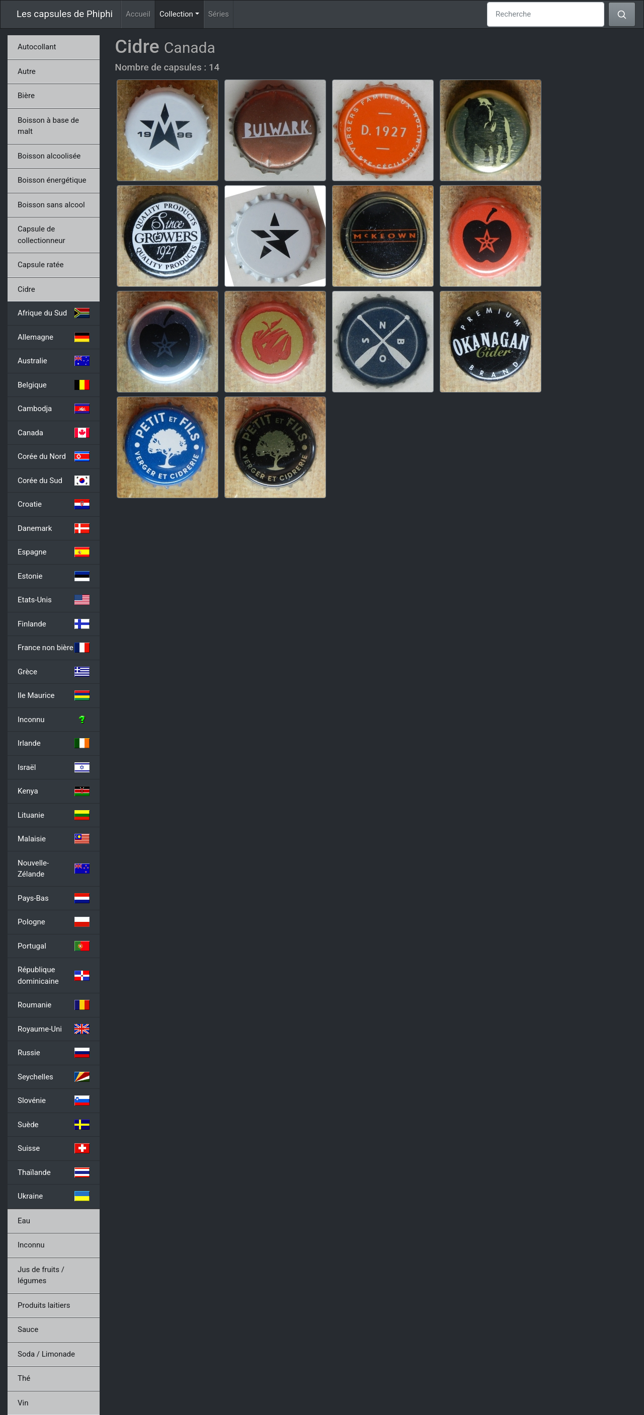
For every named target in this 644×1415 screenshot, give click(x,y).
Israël (54, 767)
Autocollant (37, 46)
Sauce (28, 1329)
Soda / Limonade (46, 1354)
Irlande (54, 743)
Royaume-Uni (54, 1029)
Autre (27, 71)
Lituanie (54, 815)
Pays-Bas (54, 898)
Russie (54, 1053)
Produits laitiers (44, 1305)
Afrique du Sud (54, 313)
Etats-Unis (54, 600)
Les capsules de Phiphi (65, 14)
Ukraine (54, 1196)
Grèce (54, 672)
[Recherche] (545, 14)
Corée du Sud (54, 481)
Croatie (54, 504)
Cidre (26, 289)
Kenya (54, 791)
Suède (54, 1125)
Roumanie (54, 1005)
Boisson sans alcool (51, 204)
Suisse (54, 1148)
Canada (54, 433)
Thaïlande (54, 1172)
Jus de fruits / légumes (41, 1275)
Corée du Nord (54, 456)
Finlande (54, 624)
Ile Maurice (54, 695)
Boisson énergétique (52, 180)
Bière (26, 95)
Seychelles (54, 1077)
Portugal (54, 946)
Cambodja (54, 409)
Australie (54, 361)
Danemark (54, 528)
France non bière (54, 648)
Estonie (54, 576)
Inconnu (54, 720)
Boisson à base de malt (48, 126)
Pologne (54, 922)
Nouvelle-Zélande (54, 868)
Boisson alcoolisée (49, 156)
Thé (24, 1378)
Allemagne (54, 337)
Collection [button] (181, 13)
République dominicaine (54, 975)
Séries (218, 14)
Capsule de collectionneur (41, 234)
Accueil (138, 14)
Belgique (54, 385)
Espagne (54, 552)
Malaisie (54, 839)
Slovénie (54, 1100)
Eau (24, 1220)
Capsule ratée (40, 264)
